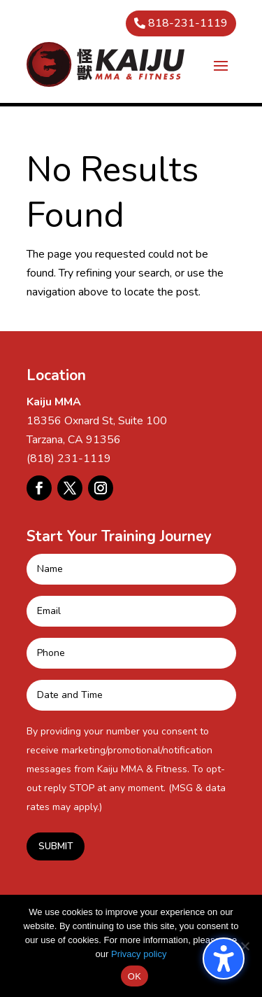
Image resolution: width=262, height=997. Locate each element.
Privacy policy (138, 954)
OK (134, 976)
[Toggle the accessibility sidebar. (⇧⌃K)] (224, 958)
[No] (245, 946)
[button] (221, 65)
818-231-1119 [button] (188, 23)
